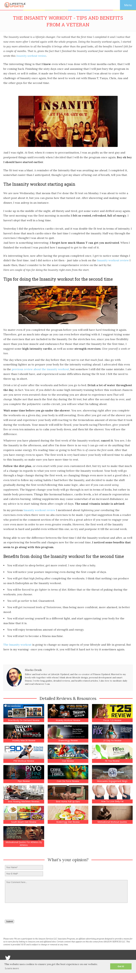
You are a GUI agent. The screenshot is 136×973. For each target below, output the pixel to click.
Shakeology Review (68, 740)
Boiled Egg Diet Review (68, 822)
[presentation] (26, 910)
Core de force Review (68, 781)
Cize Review (68, 761)
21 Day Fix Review (112, 740)
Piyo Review (24, 781)
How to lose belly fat (112, 801)
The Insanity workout (17, 644)
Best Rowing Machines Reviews (23, 801)
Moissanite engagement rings (112, 781)
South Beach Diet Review (23, 822)
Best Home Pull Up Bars (68, 801)
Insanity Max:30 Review (23, 740)
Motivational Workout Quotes (112, 822)
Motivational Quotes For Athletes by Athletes (24, 843)
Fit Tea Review (112, 761)
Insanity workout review (31, 56)
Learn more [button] (12, 968)
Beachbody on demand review (23, 720)
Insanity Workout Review (68, 720)
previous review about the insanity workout (40, 369)
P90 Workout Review (23, 761)
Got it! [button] (121, 966)
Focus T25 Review (112, 720)
